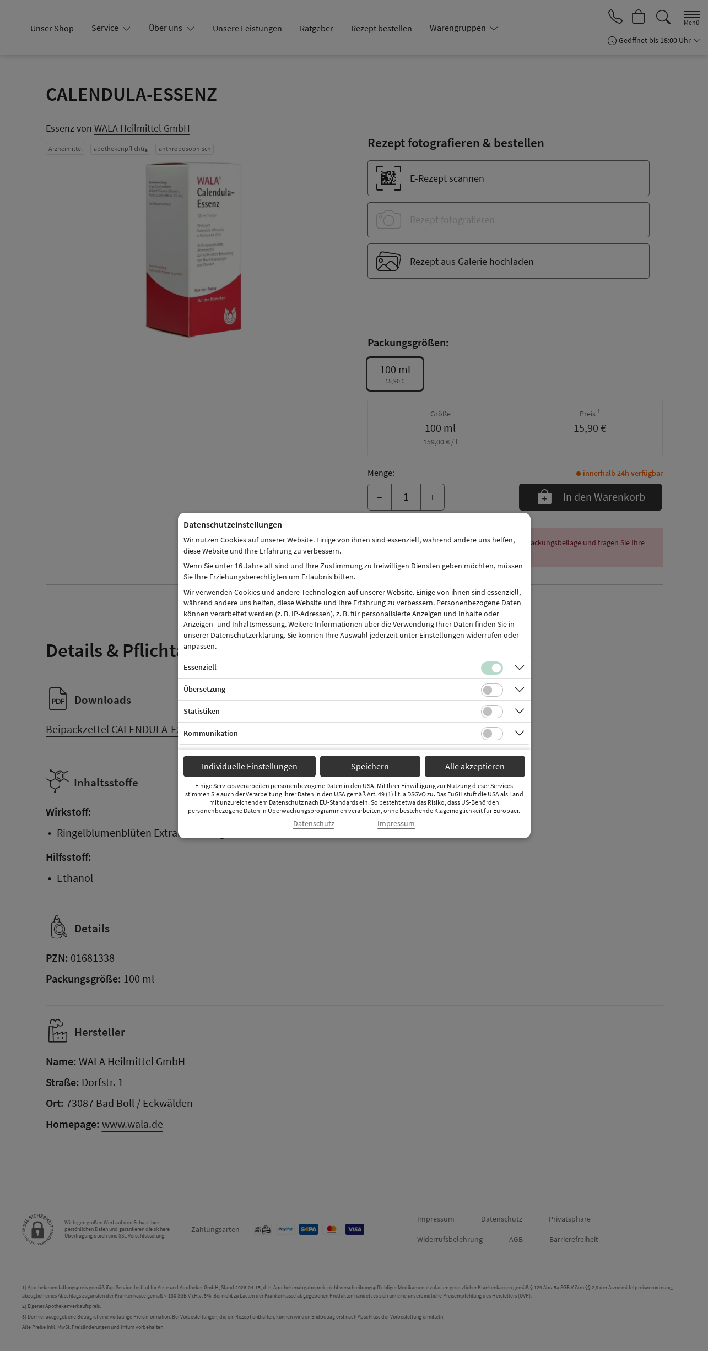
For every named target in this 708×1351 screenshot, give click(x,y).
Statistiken (201, 711)
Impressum (396, 823)
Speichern (370, 766)
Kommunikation (210, 733)
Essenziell (200, 667)
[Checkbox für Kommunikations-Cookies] (492, 733)
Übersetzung (204, 689)
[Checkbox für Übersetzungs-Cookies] (492, 690)
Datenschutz (313, 823)
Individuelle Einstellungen (250, 766)
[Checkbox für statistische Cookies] (492, 711)
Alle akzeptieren (475, 766)
